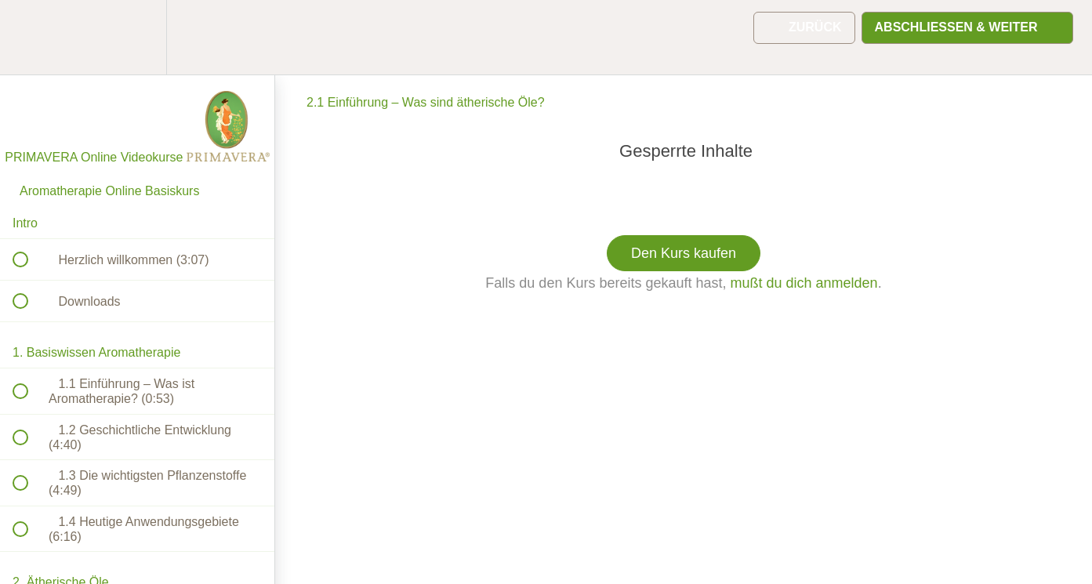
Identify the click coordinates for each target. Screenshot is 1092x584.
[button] (29, 37)
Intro (25, 223)
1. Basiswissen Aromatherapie (96, 352)
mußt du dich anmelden (804, 283)
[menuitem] (137, 37)
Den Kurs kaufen (683, 253)
